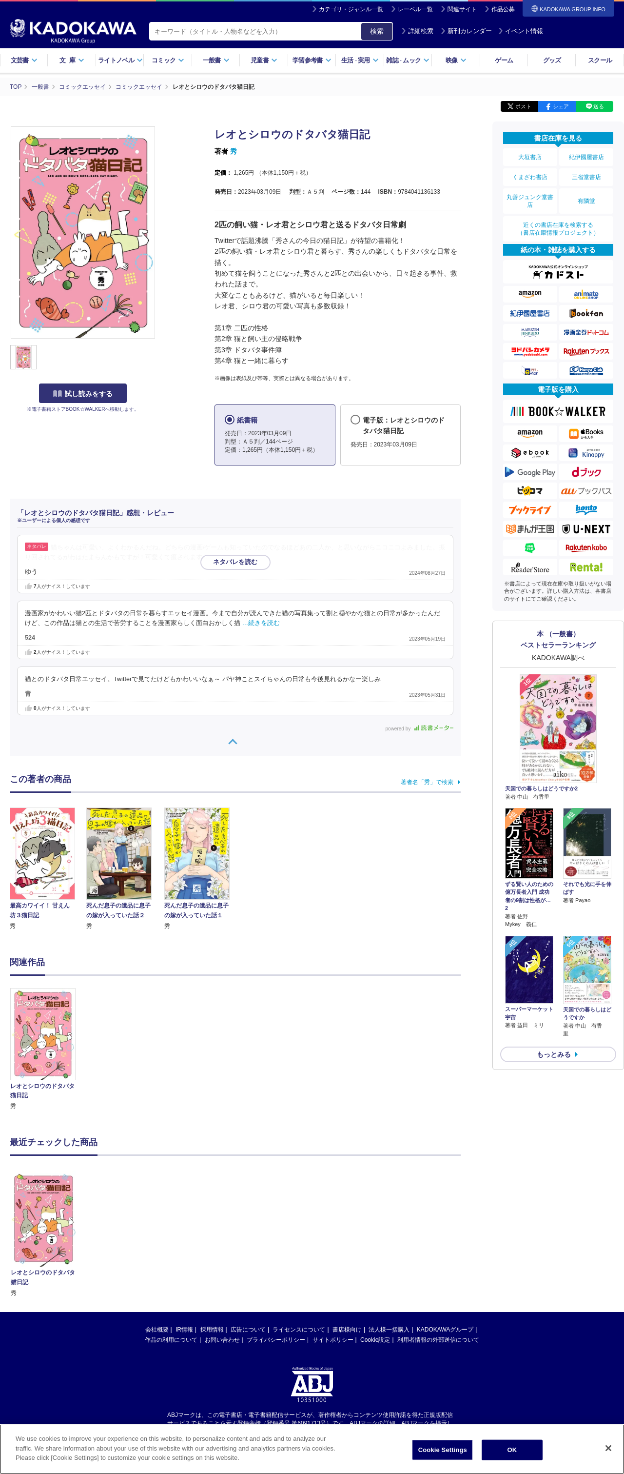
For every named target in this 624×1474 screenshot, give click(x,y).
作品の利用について (171, 1243)
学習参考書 (312, 60)
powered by (419, 728)
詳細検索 (417, 31)
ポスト (523, 106)
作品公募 (503, 9)
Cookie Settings (442, 1450)
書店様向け (347, 1233)
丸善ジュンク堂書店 (530, 201)
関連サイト (462, 9)
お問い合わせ (222, 1243)
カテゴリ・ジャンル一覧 (351, 9)
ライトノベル (120, 60)
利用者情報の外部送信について (438, 1243)
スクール (600, 60)
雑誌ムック (407, 60)
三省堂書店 (586, 177)
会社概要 (157, 1233)
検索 (377, 31)
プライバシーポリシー (276, 1243)
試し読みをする (83, 394)
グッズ (552, 60)
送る (598, 106)
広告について (248, 1233)
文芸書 (24, 60)
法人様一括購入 (389, 1233)
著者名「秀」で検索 (427, 782)
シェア (561, 106)
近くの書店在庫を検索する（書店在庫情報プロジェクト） (558, 229)
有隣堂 (586, 201)
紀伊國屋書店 (586, 157)
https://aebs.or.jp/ (277, 1335)
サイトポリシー (332, 1243)
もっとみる (554, 1054)
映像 (456, 60)
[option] (48, 1049)
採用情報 (212, 1233)
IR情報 (184, 1233)
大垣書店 (530, 157)
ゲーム (504, 60)
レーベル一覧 (415, 9)
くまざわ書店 (529, 177)
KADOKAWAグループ (445, 1233)
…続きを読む (261, 623)
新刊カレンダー (466, 31)
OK (512, 1450)
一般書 (216, 60)
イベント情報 (520, 31)
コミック (168, 60)
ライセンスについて (299, 1233)
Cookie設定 (375, 1243)
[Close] (608, 1448)
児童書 (264, 60)
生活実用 (360, 60)
